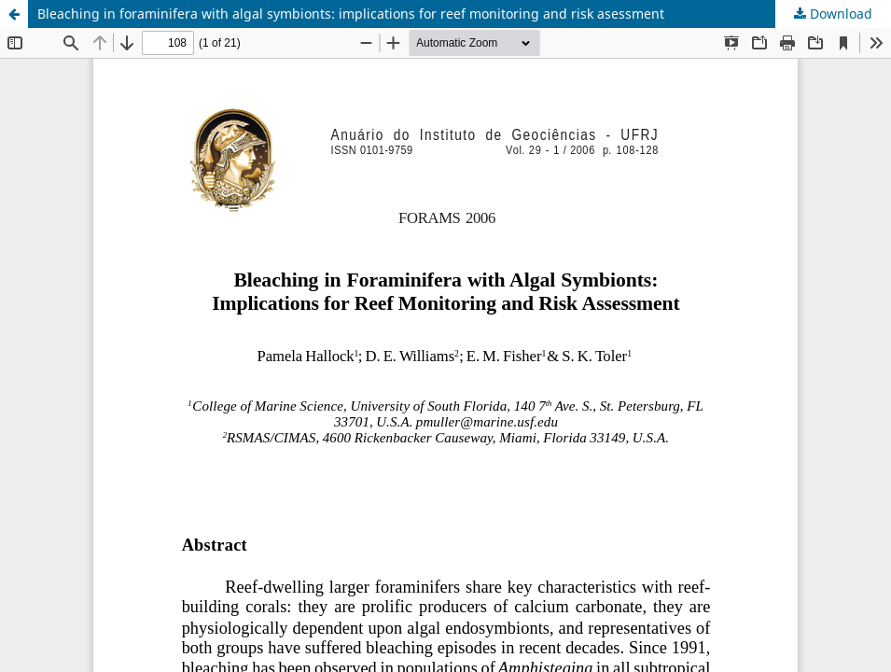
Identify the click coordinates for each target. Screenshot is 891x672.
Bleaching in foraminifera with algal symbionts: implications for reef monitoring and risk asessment (350, 13)
